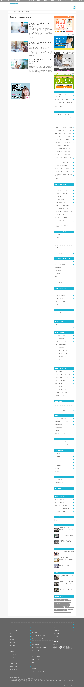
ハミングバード (58, 312)
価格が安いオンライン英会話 (60, 123)
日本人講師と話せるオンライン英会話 (62, 139)
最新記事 (21, 7)
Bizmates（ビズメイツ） (59, 240)
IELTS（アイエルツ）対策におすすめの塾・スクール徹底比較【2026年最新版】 (66, 552)
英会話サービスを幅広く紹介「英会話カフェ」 (62, 647)
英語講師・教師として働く (60, 511)
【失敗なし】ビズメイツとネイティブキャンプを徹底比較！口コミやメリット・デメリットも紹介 (66, 540)
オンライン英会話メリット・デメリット (62, 341)
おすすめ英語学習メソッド (60, 479)
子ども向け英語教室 (58, 406)
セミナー (27, 7)
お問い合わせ (56, 629)
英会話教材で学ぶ (58, 452)
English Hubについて (57, 623)
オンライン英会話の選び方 (60, 347)
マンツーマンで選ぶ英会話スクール (62, 205)
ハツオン (56, 315)
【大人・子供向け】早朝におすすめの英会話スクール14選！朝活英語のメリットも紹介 (66, 558)
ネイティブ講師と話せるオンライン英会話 (63, 117)
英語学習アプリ (31, 0)
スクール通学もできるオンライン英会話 (62, 151)
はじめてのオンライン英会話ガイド (39, 623)
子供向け (66, 0)
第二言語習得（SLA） (59, 482)
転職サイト (34, 662)
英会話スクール (10, 0)
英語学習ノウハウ (73, 0)
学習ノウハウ (34, 7)
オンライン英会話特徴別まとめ (61, 350)
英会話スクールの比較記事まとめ (38, 650)
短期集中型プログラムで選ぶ (60, 196)
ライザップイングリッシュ (60, 301)
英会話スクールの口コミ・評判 (61, 389)
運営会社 (55, 626)
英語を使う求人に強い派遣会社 (61, 505)
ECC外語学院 (57, 273)
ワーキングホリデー (58, 610)
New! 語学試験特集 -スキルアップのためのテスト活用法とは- (63, 95)
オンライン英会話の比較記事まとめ (39, 647)
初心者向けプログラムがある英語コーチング (63, 211)
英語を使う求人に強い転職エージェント (62, 498)
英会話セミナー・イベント (15, 626)
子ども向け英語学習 (14, 654)
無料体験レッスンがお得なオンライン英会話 (63, 126)
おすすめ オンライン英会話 (65, 604)
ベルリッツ (57, 261)
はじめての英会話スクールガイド (38, 626)
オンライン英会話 (17, 0)
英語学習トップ (3, 0)
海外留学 (66, 607)
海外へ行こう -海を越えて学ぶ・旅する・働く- (63, 103)
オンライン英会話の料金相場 (60, 344)
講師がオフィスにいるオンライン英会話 (62, 154)
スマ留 (56, 323)
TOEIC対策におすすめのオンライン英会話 (63, 129)
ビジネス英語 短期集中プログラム (61, 199)
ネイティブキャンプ (58, 243)
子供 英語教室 (64, 610)
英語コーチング (70, 607)
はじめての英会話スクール (60, 370)
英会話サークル (58, 459)
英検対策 (59, 0)
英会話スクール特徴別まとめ (60, 386)
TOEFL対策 (45, 0)
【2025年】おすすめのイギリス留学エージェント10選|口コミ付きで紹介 (66, 582)
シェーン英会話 (58, 270)
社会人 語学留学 (68, 600)
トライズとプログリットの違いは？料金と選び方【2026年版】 (66, 564)
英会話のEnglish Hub (70, 685)
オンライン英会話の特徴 (59, 338)
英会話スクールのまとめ (59, 395)
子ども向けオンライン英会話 (60, 409)
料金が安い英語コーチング (60, 214)
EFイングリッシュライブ (59, 252)
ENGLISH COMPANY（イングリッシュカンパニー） (64, 291)
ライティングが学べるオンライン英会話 (62, 148)
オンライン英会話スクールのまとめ (62, 359)
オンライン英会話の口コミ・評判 (61, 353)
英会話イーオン (58, 267)
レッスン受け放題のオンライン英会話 (62, 145)
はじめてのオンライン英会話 (60, 335)
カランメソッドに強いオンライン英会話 (62, 136)
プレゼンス (57, 304)
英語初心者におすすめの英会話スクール (62, 217)
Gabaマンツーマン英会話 (60, 264)
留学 (24, 0)
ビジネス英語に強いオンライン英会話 (62, 120)
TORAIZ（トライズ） (59, 298)
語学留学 (12, 636)
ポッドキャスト (58, 465)
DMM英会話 (57, 237)
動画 (55, 462)
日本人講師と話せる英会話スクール (62, 208)
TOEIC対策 (38, 0)
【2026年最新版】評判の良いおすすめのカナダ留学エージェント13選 (66, 588)
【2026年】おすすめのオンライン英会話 (63, 114)
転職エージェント (35, 659)
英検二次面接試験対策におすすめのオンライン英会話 (63, 175)
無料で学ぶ (57, 471)
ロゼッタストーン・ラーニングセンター (62, 279)
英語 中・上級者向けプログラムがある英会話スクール (63, 221)
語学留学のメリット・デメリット (61, 421)
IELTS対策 (52, 0)
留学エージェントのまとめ (60, 433)
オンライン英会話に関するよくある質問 (62, 356)
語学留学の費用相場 (58, 424)
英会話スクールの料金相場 (60, 380)
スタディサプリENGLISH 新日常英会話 (62, 441)
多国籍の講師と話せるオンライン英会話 (62, 142)
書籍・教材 (57, 468)
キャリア (80, 0)
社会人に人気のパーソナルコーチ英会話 (62, 374)
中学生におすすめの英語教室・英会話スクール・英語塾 (63, 226)
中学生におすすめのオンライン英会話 (62, 168)
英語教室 (67, 606)
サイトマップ (56, 636)
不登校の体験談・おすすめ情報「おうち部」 (62, 645)
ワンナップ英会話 (58, 282)
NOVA (56, 276)
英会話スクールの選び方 (59, 383)
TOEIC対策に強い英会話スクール (61, 186)
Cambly (56, 249)
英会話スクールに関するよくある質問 (62, 392)
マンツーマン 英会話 (66, 603)
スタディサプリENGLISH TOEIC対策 (62, 444)
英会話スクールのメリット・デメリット (62, 377)
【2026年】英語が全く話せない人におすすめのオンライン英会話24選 (66, 528)
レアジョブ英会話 (58, 234)
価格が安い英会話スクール (60, 202)
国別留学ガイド (58, 430)
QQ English (57, 246)
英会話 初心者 (62, 606)
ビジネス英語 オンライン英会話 (60, 600)
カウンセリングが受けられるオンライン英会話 (63, 158)
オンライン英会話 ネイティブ (59, 607)
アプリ (62, 7)
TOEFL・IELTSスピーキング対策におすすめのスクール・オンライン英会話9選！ (66, 576)
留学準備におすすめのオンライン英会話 (62, 178)
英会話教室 (50, 7)
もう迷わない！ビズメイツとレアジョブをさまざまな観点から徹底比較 (66, 534)
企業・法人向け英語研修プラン (61, 490)
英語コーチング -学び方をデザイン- (62, 106)
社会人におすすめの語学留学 (60, 418)
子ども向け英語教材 (58, 403)
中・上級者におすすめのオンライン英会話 (63, 165)
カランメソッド (57, 606)
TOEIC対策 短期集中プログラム (61, 189)
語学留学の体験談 (58, 427)
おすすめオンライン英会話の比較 (61, 362)
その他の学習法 (68, 7)
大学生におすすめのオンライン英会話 (62, 171)
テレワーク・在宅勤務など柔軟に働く (62, 508)
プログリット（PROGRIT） (60, 295)
